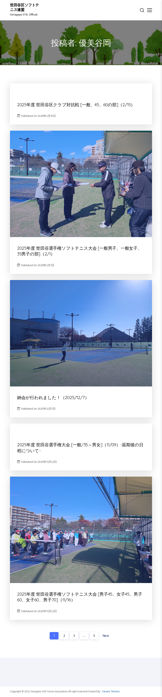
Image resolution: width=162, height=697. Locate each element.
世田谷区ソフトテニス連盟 (24, 7)
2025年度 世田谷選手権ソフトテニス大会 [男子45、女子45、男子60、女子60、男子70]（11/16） (79, 596)
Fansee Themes (111, 692)
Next (106, 636)
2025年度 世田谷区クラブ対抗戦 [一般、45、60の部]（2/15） (76, 104)
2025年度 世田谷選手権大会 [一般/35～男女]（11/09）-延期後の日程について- (80, 447)
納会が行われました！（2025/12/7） (53, 397)
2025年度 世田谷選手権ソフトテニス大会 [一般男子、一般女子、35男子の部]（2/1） (79, 250)
